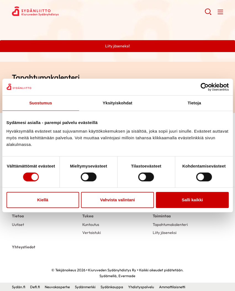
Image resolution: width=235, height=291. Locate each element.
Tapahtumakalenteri (170, 224)
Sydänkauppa (112, 287)
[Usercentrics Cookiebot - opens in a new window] (204, 87)
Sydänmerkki (85, 287)
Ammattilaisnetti (172, 287)
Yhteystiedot (23, 246)
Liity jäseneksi (164, 232)
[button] (208, 13)
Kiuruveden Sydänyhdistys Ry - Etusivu (56, 11)
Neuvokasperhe (57, 287)
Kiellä (42, 199)
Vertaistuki (91, 232)
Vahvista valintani (117, 199)
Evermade (126, 276)
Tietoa (18, 215)
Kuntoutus (90, 224)
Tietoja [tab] (194, 103)
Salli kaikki (192, 199)
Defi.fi (35, 287)
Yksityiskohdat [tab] (117, 103)
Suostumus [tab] (40, 103)
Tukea (87, 215)
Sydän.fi (18, 287)
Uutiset (18, 224)
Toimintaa (162, 215)
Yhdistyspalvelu (141, 287)
